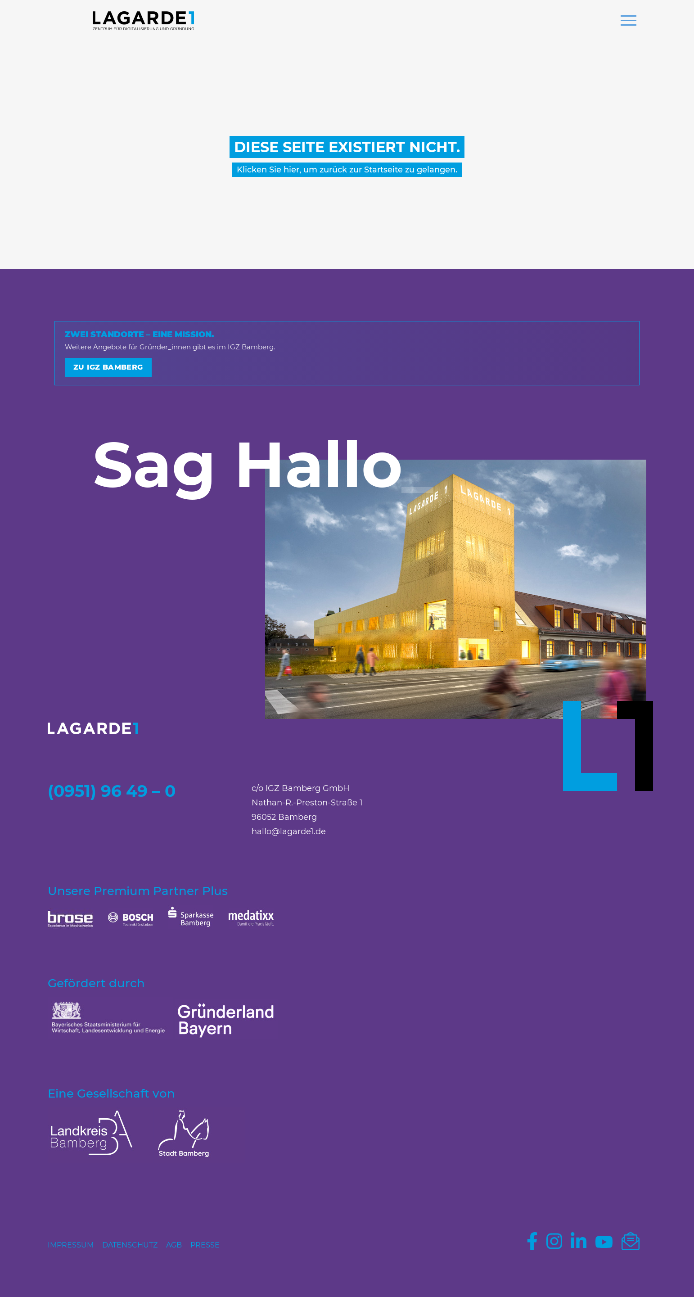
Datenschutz (130, 1245)
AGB (174, 1245)
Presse (205, 1245)
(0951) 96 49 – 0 (112, 791)
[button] (628, 21)
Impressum (71, 1245)
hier (291, 170)
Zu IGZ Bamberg (108, 367)
